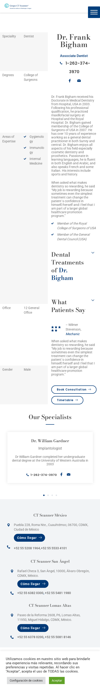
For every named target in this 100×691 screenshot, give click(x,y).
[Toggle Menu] (94, 12)
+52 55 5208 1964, (27, 548)
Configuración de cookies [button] (26, 680)
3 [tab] (52, 495)
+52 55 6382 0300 (30, 593)
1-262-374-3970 (43, 475)
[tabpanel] (50, 457)
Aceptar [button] (57, 680)
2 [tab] (48, 495)
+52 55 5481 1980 (58, 593)
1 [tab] (44, 495)
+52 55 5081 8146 (58, 637)
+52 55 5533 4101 (54, 548)
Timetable (67, 400)
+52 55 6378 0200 (30, 637)
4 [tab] (56, 495)
